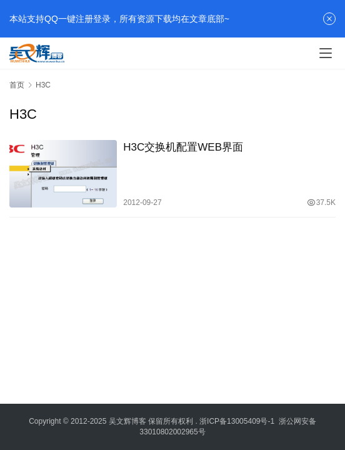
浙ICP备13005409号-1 (236, 421)
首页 (16, 85)
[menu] (325, 53)
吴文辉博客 (127, 421)
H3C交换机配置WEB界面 (183, 147)
